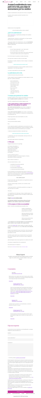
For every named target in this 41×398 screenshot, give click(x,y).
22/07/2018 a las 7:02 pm (18, 284)
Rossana (13, 300)
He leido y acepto (16, 357)
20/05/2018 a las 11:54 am (18, 311)
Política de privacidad (16, 393)
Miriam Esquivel (16, 283)
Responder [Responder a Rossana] (11, 307)
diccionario (13, 34)
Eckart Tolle (15, 225)
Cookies (23, 393)
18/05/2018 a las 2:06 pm (17, 301)
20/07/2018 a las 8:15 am (17, 273)
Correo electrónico (11, 337)
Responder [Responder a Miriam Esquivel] (12, 318)
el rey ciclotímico (29, 172)
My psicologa (7, 1)
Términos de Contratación (30, 393)
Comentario (10, 342)
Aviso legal (9, 393)
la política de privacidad (20, 357)
